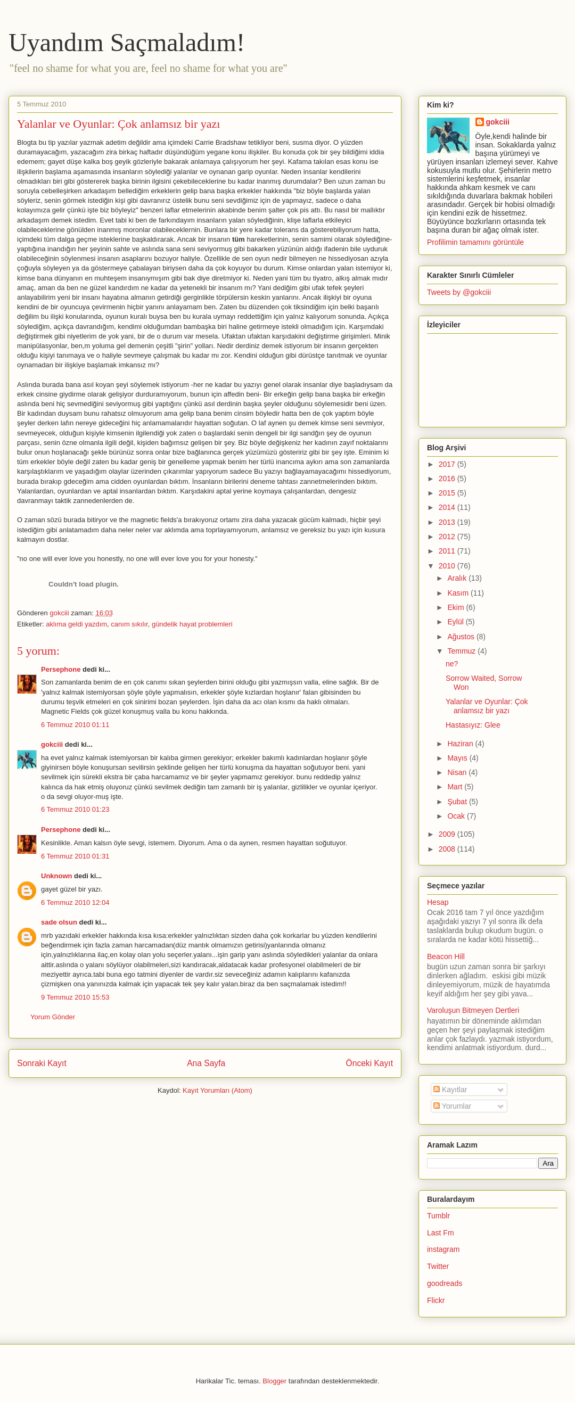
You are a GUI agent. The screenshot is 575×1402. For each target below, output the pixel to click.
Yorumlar (452, 1106)
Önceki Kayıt (369, 1063)
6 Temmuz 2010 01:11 (75, 725)
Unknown (56, 876)
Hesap (437, 902)
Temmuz (462, 651)
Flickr (436, 1300)
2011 (448, 551)
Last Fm (440, 1232)
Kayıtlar (450, 1089)
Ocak (457, 816)
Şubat (458, 801)
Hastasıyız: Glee (473, 725)
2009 (448, 834)
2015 (448, 493)
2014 (448, 507)
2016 (448, 478)
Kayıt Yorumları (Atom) (217, 1090)
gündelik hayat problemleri (192, 624)
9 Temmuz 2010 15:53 (75, 997)
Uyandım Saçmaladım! (127, 42)
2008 (448, 849)
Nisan (458, 772)
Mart (455, 786)
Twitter (438, 1266)
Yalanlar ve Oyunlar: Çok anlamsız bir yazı (487, 706)
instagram (443, 1249)
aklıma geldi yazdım (76, 624)
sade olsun (59, 922)
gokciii (52, 744)
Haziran (461, 743)
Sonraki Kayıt (42, 1063)
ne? (452, 663)
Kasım (459, 593)
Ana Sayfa (206, 1063)
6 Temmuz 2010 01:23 (75, 809)
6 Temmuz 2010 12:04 (75, 902)
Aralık (458, 578)
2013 (448, 522)
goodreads (444, 1283)
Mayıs (458, 758)
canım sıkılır (129, 624)
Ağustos (461, 636)
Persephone (60, 669)
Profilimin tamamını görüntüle (475, 242)
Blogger (274, 1381)
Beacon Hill (446, 956)
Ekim (456, 607)
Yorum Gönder (52, 1017)
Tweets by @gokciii (459, 292)
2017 (448, 464)
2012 (448, 536)
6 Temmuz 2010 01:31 (75, 856)
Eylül (456, 621)
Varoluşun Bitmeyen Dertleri (473, 1010)
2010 (448, 566)
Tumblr (438, 1215)
